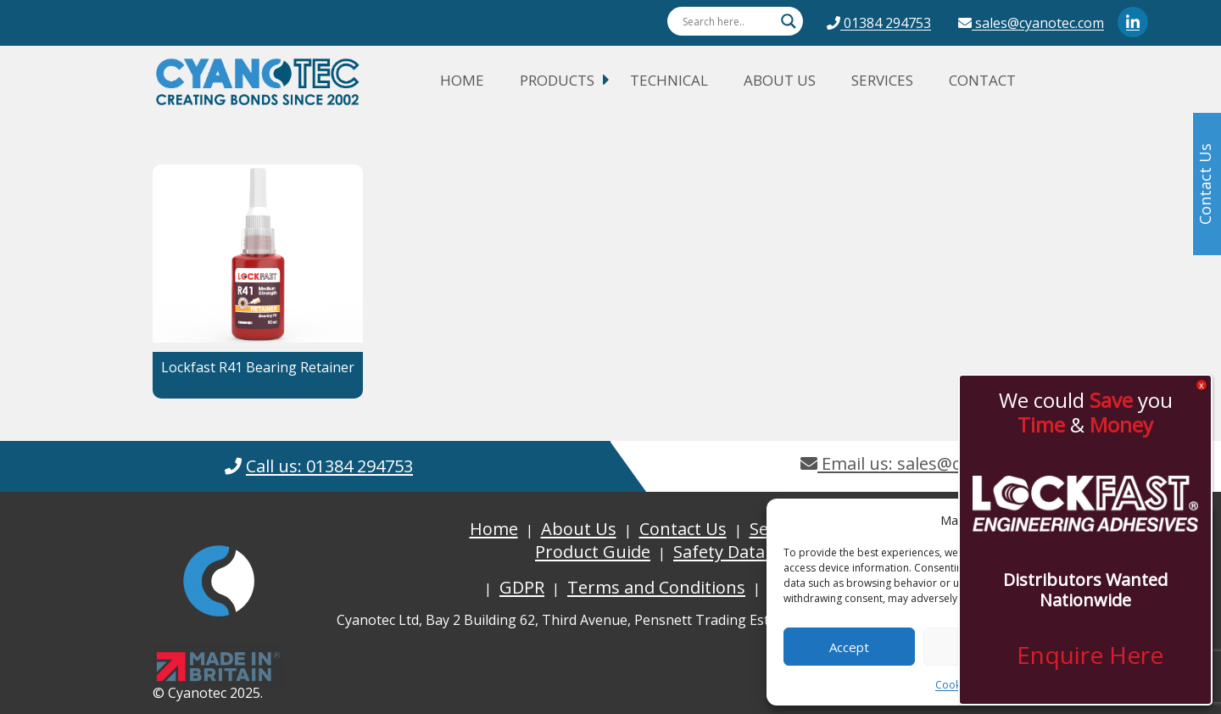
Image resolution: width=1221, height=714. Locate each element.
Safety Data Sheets (748, 551)
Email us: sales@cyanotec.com (930, 463)
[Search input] (727, 21)
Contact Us (683, 528)
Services (882, 80)
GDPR (521, 587)
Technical (669, 80)
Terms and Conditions (656, 587)
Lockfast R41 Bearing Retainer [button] (257, 367)
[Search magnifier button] (788, 21)
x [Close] (1201, 385)
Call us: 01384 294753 (329, 466)
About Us (780, 80)
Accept (849, 647)
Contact (982, 80)
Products (557, 80)
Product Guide (592, 551)
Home (462, 80)
